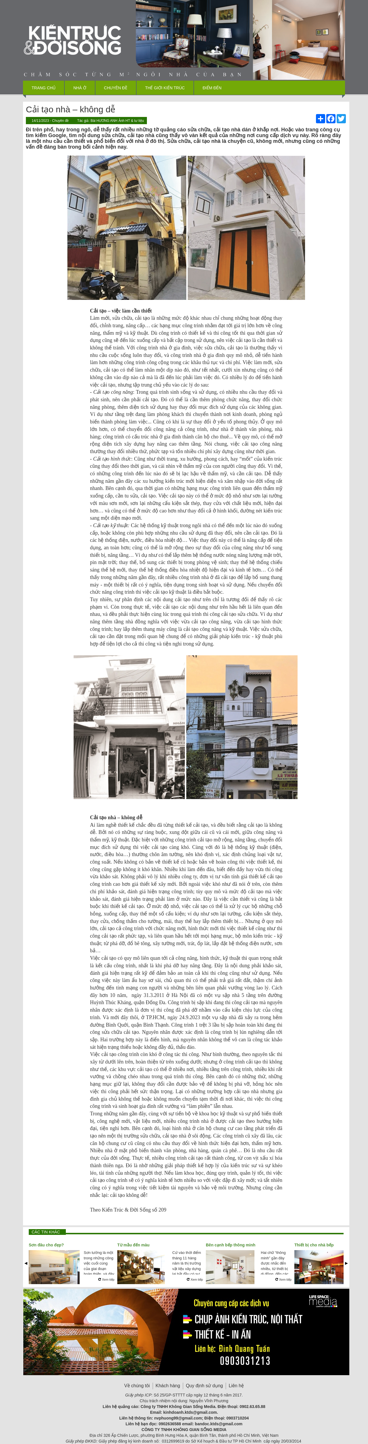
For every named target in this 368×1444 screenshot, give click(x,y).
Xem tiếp (106, 1279)
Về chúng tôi (137, 1385)
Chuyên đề (115, 88)
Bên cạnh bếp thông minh (230, 1245)
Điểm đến (212, 88)
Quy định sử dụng (204, 1385)
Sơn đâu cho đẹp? (46, 1245)
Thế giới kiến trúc (165, 88)
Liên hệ (236, 1385)
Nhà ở (79, 88)
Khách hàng (168, 1385)
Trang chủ (43, 88)
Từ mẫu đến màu (133, 1245)
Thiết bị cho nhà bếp (314, 1245)
